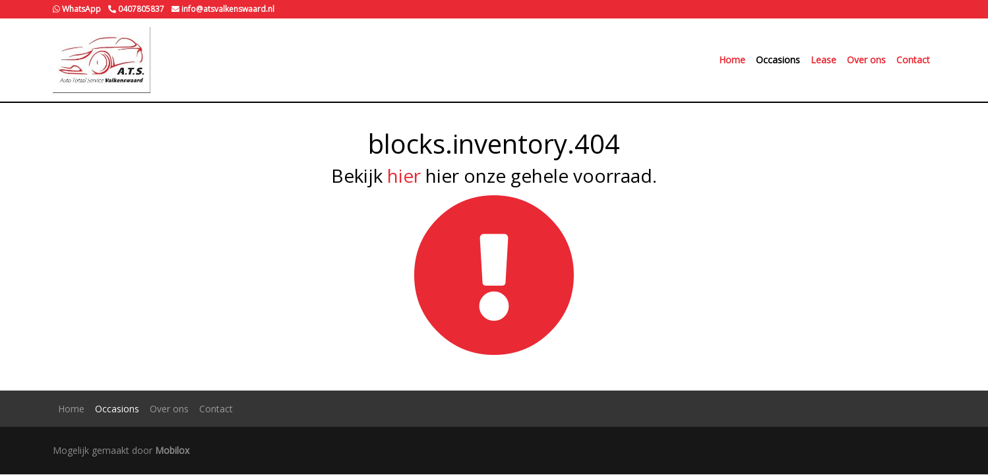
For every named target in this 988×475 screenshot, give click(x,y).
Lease (823, 59)
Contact (913, 59)
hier (404, 175)
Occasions (778, 59)
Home (732, 59)
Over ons (866, 59)
